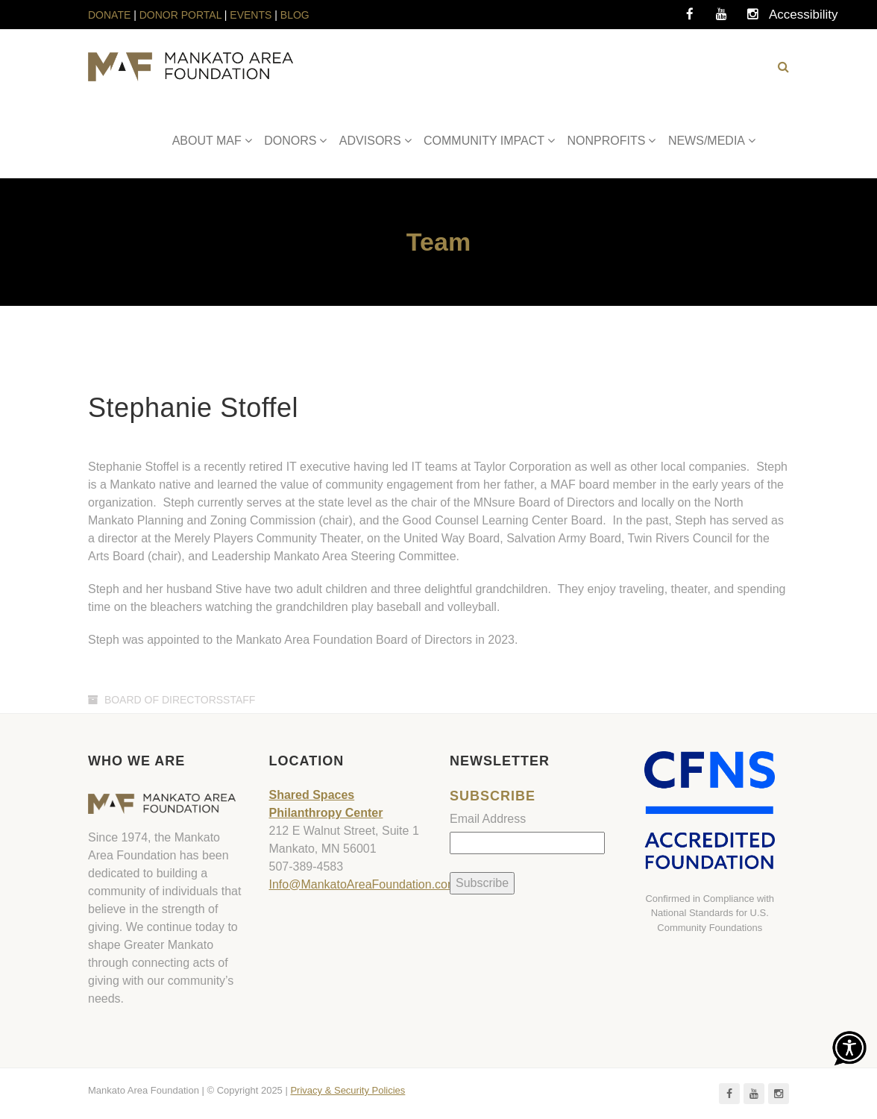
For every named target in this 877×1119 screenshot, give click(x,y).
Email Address (488, 818)
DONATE (110, 15)
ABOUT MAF (207, 140)
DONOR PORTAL (180, 15)
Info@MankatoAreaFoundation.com (363, 884)
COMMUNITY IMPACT (484, 140)
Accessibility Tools (784, 18)
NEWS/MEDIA (706, 140)
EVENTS (250, 15)
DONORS (290, 140)
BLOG (294, 15)
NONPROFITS (607, 140)
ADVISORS (370, 140)
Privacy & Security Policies (347, 1090)
